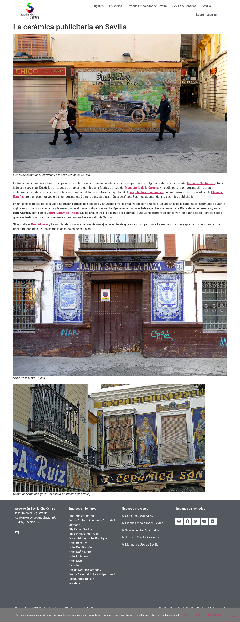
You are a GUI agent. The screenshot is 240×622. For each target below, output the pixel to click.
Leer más (215, 615)
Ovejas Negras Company (84, 570)
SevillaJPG (209, 6)
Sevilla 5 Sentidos (184, 6)
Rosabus (74, 583)
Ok (186, 615)
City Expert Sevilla (80, 529)
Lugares (98, 6)
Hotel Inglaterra (78, 556)
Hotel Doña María (80, 552)
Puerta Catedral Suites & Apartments (92, 574)
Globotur (74, 565)
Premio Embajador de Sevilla (147, 6)
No (198, 615)
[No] (234, 615)
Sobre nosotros (206, 14)
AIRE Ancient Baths (81, 516)
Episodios (115, 6)
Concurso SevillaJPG (139, 516)
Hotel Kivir (75, 561)
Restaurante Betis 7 (81, 579)
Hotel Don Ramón (80, 547)
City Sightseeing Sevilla (83, 534)
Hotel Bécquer (77, 543)
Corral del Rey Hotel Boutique (87, 538)
